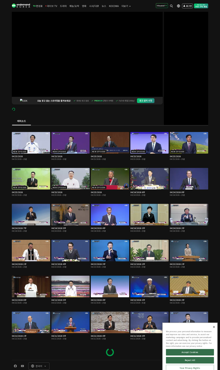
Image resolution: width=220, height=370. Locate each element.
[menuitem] (38, 6)
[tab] (21, 113)
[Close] (214, 342)
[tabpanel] (110, 235)
